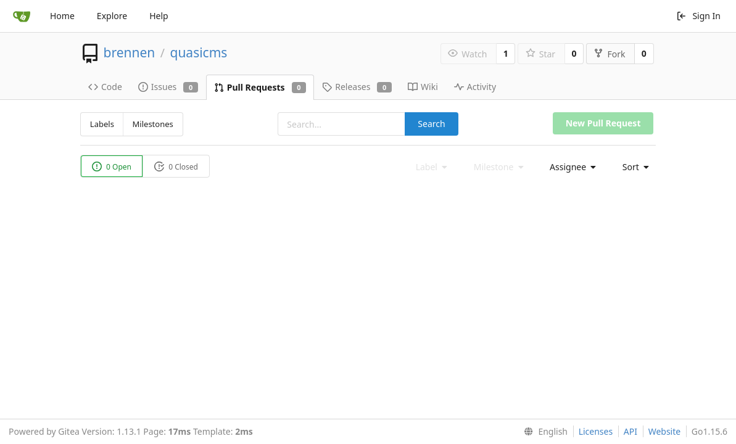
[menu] (569, 167)
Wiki (423, 86)
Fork (609, 54)
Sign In (698, 16)
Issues (168, 86)
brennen (129, 52)
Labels (102, 124)
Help (158, 16)
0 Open (111, 167)
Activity (475, 86)
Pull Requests (260, 87)
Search (431, 124)
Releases (357, 86)
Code (105, 86)
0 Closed (176, 167)
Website (664, 431)
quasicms (198, 52)
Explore (112, 16)
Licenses (596, 431)
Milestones (153, 124)
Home (62, 16)
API (630, 431)
